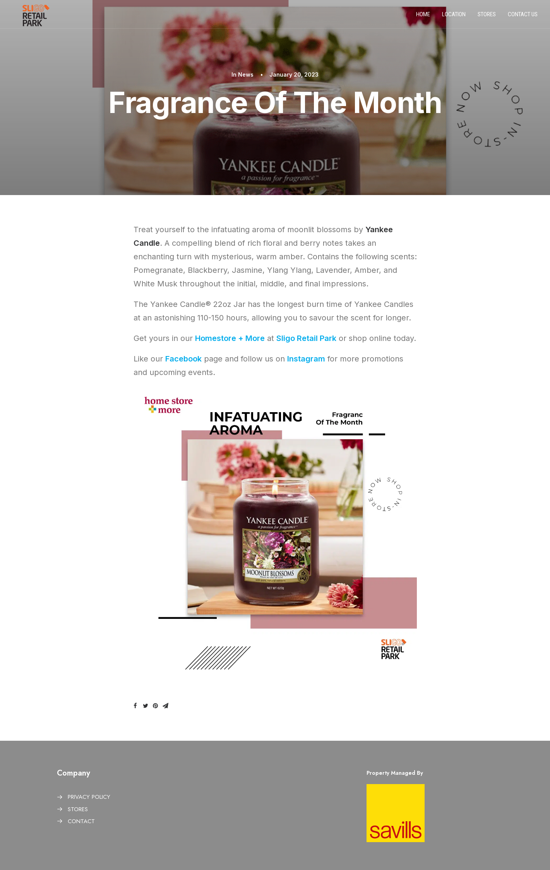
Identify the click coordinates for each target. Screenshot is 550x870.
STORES (78, 809)
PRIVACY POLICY (89, 797)
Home (423, 16)
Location (454, 16)
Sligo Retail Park (306, 338)
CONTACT (81, 821)
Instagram (306, 358)
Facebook (183, 358)
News (246, 74)
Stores (487, 16)
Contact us (523, 16)
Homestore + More (230, 338)
